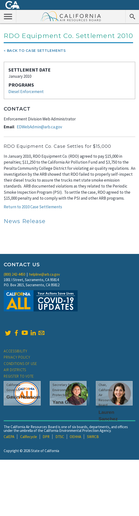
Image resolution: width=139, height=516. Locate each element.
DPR (46, 436)
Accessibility (15, 351)
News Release (25, 221)
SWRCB (93, 436)
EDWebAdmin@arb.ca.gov (39, 127)
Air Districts (15, 369)
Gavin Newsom (23, 397)
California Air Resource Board (71, 16)
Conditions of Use (20, 363)
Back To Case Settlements (36, 50)
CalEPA (9, 436)
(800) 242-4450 (14, 274)
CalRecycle (28, 436)
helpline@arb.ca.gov (44, 274)
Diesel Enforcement (26, 91)
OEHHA (75, 436)
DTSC (59, 436)
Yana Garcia (66, 402)
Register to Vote (19, 376)
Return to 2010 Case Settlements (33, 207)
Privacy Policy (17, 357)
